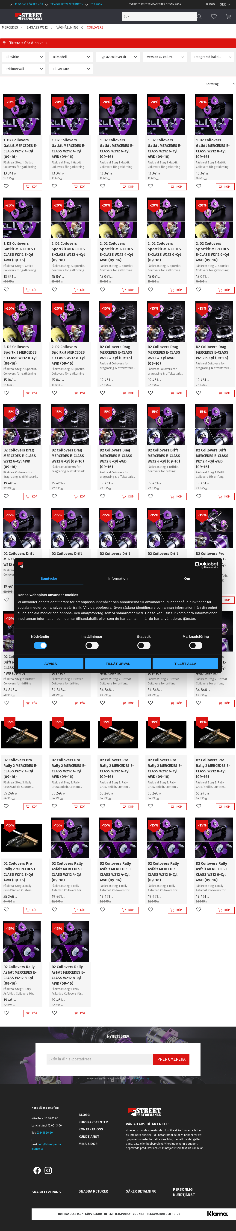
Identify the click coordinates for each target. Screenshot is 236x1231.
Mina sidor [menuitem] (88, 1144)
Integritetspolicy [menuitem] (117, 1214)
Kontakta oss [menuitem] (91, 1129)
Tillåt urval (118, 664)
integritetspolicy (141, 1078)
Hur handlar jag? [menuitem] (70, 1214)
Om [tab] (187, 578)
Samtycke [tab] (49, 578)
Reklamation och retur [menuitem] (163, 1214)
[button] (213, 16)
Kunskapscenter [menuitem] (93, 1122)
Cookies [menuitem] (139, 1214)
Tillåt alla (185, 664)
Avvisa (50, 664)
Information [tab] (118, 578)
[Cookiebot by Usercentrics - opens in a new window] (198, 565)
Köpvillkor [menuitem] (93, 1214)
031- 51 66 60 (45, 1132)
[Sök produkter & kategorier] (159, 16)
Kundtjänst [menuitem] (89, 1137)
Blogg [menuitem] (210, 4)
